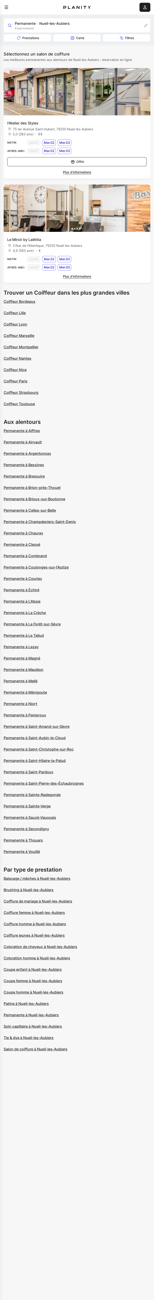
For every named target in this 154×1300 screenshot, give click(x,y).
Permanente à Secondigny (26, 829)
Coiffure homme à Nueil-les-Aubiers (35, 924)
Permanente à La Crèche (25, 612)
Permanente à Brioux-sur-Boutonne (34, 499)
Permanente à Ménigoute (25, 692)
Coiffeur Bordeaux (19, 301)
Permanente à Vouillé (22, 851)
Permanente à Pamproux (25, 715)
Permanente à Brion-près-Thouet (32, 487)
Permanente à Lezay (21, 647)
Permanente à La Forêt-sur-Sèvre (32, 624)
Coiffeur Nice (15, 369)
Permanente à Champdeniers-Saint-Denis (40, 521)
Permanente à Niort (20, 703)
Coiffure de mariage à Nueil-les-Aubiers (38, 901)
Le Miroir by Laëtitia (24, 239)
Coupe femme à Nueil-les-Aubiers (33, 981)
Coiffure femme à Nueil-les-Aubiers (34, 912)
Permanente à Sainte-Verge (27, 806)
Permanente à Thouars (23, 840)
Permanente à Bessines (24, 465)
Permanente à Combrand (25, 556)
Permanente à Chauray (23, 533)
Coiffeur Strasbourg (21, 392)
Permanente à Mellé (20, 681)
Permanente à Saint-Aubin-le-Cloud (35, 738)
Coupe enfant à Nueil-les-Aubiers (33, 969)
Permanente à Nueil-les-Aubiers (31, 1015)
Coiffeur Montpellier (21, 347)
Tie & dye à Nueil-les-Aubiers (29, 1037)
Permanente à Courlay (23, 578)
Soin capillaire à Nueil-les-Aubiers (33, 1026)
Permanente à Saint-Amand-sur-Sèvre (37, 726)
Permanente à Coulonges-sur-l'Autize (36, 567)
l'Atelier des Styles (22, 123)
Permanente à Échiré (21, 590)
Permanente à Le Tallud (24, 635)
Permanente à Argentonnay (27, 453)
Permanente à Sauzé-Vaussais (30, 817)
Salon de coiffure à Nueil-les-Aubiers (35, 1049)
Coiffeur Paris (15, 381)
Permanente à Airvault (23, 442)
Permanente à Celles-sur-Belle (30, 510)
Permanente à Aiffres (22, 430)
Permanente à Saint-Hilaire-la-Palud (35, 760)
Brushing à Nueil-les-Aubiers (29, 890)
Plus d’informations (77, 172)
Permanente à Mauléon (23, 669)
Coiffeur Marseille (19, 335)
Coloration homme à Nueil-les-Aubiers (37, 958)
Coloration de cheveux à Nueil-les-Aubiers (40, 946)
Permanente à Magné (22, 658)
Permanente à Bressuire (24, 476)
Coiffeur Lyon (15, 324)
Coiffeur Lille (15, 313)
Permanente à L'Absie (22, 601)
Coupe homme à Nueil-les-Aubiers (33, 992)
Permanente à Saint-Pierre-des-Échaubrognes (44, 783)
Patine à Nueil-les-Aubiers (26, 1003)
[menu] (6, 7)
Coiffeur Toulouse (19, 404)
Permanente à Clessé (22, 544)
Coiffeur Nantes (17, 358)
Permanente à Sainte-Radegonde (32, 794)
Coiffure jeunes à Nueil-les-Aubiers (34, 935)
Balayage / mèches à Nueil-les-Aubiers (37, 878)
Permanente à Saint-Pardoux (28, 772)
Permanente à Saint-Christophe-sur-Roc (39, 749)
